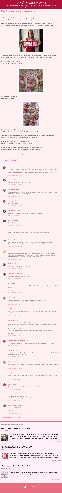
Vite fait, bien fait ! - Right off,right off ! (16, 447)
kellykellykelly (36, 489)
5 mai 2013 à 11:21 (14, 336)
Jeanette (10, 361)
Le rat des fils (12, 394)
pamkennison (12, 210)
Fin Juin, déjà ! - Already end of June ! (16, 428)
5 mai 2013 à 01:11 (14, 206)
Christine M (12, 189)
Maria (9, 297)
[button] (60, 11)
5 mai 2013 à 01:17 (14, 215)
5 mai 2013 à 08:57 (15, 269)
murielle (10, 373)
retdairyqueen (12, 220)
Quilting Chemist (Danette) (16, 340)
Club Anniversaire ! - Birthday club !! (15, 466)
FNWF (7, 160)
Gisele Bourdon (13, 405)
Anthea (10, 384)
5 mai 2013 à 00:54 (15, 196)
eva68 (10, 309)
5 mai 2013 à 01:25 (15, 225)
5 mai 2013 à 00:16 (15, 185)
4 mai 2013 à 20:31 (14, 175)
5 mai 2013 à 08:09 (15, 259)
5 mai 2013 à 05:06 (15, 246)
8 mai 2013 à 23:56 (15, 400)
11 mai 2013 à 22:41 (14, 413)
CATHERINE (12, 251)
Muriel (10, 283)
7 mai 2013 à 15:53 (14, 389)
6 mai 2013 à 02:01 (15, 368)
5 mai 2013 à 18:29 (14, 357)
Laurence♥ (11, 350)
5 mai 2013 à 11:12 (14, 304)
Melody (10, 201)
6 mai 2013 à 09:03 (15, 379)
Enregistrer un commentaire (12, 417)
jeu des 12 (15, 160)
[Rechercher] (60, 3)
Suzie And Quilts (13, 264)
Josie (9, 167)
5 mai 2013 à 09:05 (15, 293)
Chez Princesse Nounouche (31, 2)
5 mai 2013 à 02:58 (15, 235)
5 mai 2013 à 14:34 (14, 345)
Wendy (10, 240)
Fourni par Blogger (31, 487)
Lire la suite (56, 442)
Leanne (10, 180)
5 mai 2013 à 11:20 (14, 315)
